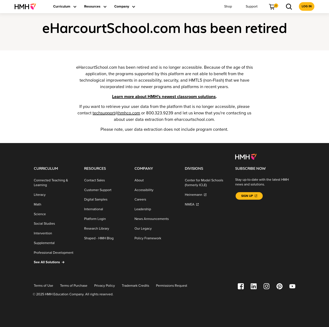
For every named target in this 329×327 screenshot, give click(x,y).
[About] (156, 180)
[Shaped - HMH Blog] (106, 238)
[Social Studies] (55, 224)
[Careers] (156, 199)
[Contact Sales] (106, 180)
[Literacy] (55, 195)
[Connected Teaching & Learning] (55, 183)
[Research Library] (106, 229)
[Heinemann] (206, 195)
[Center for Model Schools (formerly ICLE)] (206, 183)
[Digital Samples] (106, 199)
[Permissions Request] (172, 286)
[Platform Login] (106, 219)
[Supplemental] (55, 243)
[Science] (55, 214)
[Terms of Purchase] (74, 286)
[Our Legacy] (156, 229)
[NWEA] (206, 204)
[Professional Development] (55, 252)
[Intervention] (55, 233)
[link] (27, 6)
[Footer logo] (245, 156)
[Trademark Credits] (135, 286)
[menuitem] (27, 6)
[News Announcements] (156, 219)
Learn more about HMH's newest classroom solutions (164, 96)
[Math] (55, 204)
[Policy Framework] (156, 238)
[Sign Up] (249, 196)
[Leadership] (156, 209)
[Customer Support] (106, 190)
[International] (106, 209)
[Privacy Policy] (104, 286)
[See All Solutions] (55, 262)
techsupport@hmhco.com (116, 113)
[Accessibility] (156, 190)
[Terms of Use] (43, 286)
